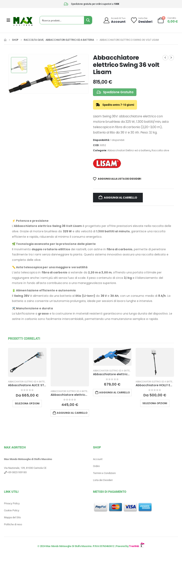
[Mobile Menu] (8, 20)
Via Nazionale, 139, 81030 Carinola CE (25, 467)
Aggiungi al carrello (120, 198)
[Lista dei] (141, 20)
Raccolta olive (160, 150)
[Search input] (62, 20)
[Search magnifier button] (88, 20)
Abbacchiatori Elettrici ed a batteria (128, 150)
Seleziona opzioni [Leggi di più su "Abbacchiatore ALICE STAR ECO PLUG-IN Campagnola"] (27, 403)
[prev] (165, 57)
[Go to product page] (27, 362)
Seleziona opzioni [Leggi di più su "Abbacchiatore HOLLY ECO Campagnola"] (154, 403)
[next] (171, 57)
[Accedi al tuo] (114, 20)
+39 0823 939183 (15, 472)
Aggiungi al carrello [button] (72, 413)
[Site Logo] (23, 21)
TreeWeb (136, 546)
